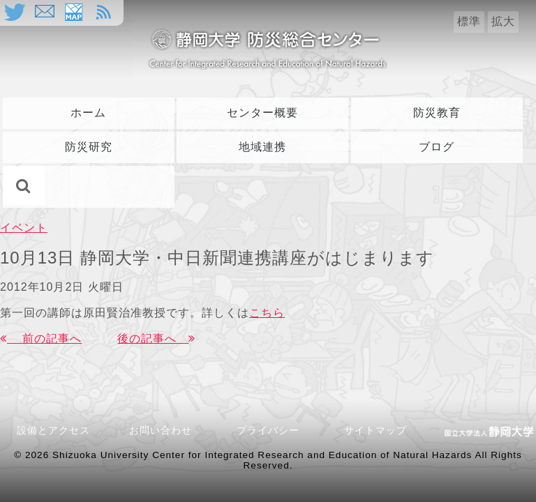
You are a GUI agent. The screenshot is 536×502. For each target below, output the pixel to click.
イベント (23, 228)
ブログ (436, 147)
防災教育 (437, 113)
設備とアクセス (53, 430)
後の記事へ (156, 338)
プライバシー (268, 430)
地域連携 (262, 147)
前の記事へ (41, 338)
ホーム (88, 113)
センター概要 (262, 113)
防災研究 (88, 147)
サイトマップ (375, 430)
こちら (267, 313)
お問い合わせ (165, 430)
